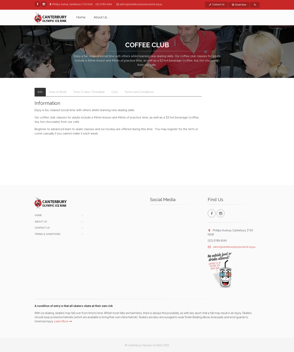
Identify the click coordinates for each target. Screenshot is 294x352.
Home (80, 17)
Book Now (238, 4)
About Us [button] (100, 17)
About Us (41, 221)
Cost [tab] (114, 92)
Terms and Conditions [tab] (139, 92)
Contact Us (216, 4)
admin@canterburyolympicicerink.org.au (234, 247)
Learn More (63, 321)
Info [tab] (40, 92)
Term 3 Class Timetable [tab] (89, 92)
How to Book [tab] (57, 92)
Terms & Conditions (47, 234)
